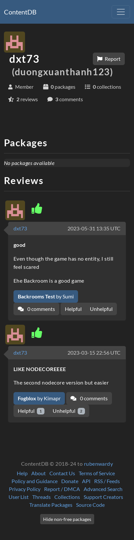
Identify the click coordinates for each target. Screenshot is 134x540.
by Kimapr (39, 398)
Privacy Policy (24, 489)
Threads (41, 497)
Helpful (73, 309)
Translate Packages (50, 505)
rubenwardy (98, 463)
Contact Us (62, 473)
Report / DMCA (62, 489)
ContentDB (20, 12)
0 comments (36, 309)
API (86, 481)
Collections (67, 497)
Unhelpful (101, 309)
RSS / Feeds (107, 481)
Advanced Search (103, 489)
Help (22, 473)
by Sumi (46, 296)
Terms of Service (97, 473)
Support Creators (103, 497)
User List (19, 497)
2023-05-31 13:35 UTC (94, 228)
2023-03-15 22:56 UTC (94, 352)
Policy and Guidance (35, 481)
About (38, 473)
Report (109, 59)
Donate (69, 481)
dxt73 (20, 228)
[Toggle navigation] (121, 11)
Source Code (90, 505)
